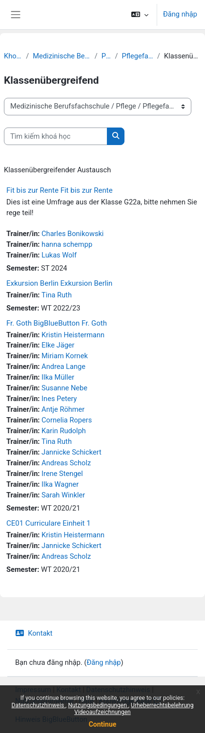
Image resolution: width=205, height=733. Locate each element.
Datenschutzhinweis (39, 705)
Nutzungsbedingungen (98, 705)
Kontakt (34, 633)
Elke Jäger (57, 345)
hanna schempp (66, 244)
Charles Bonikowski (72, 233)
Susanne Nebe (64, 388)
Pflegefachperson (137, 56)
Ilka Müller (57, 377)
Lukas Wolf (59, 255)
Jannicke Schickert (71, 452)
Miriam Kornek (64, 355)
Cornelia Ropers (66, 420)
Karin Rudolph (63, 430)
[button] (140, 14)
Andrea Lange (63, 366)
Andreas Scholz (66, 462)
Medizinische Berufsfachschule (61, 56)
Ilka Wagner (60, 484)
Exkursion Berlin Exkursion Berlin (59, 283)
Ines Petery (59, 398)
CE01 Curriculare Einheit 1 (48, 523)
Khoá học (13, 56)
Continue (103, 724)
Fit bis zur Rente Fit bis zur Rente (59, 190)
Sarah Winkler (63, 495)
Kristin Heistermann (72, 334)
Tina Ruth (56, 295)
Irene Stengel (62, 473)
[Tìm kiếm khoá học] (55, 136)
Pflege (106, 56)
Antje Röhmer (62, 409)
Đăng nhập (180, 14)
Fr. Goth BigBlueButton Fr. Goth (56, 323)
